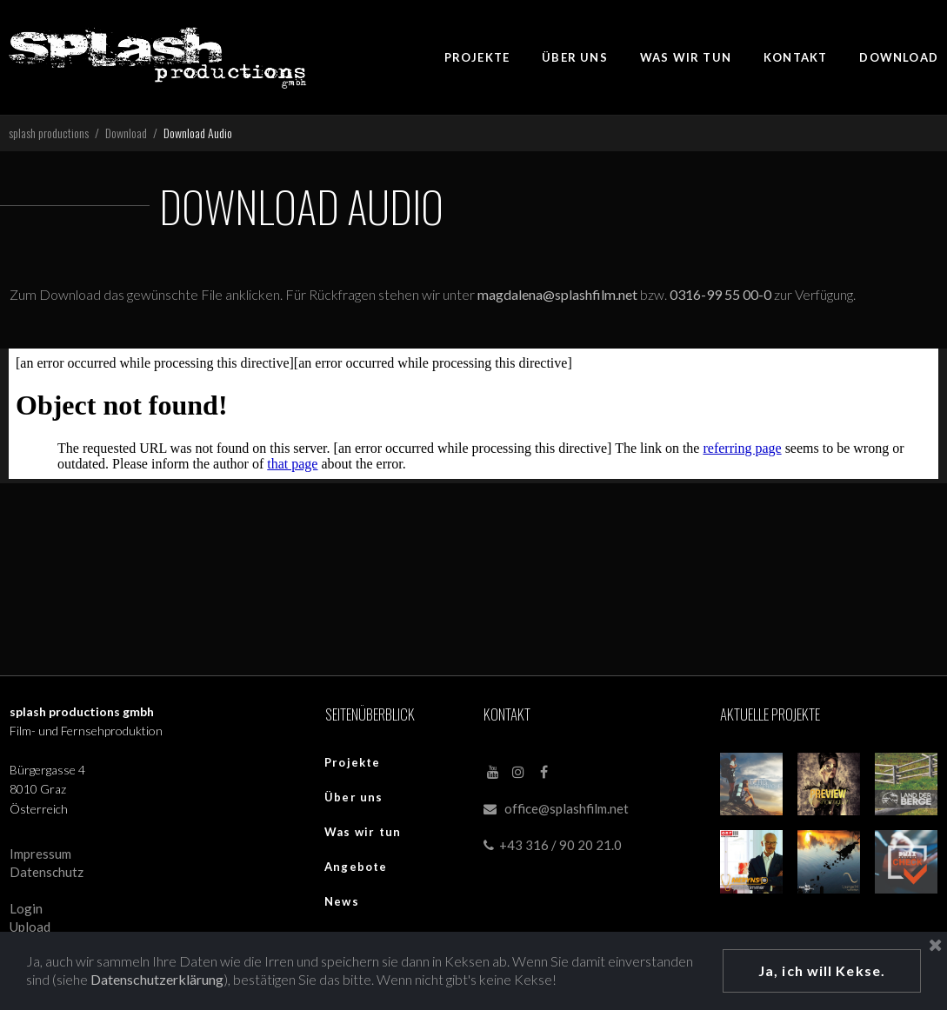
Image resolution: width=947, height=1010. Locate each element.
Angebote (356, 867)
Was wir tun (362, 832)
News (341, 901)
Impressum (40, 853)
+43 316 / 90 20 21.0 (553, 845)
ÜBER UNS (575, 57)
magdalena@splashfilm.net (558, 294)
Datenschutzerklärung (156, 979)
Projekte (352, 762)
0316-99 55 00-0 (722, 294)
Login (26, 908)
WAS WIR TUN (685, 57)
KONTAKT (795, 57)
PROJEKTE (477, 57)
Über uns (353, 797)
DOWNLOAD (898, 57)
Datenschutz (46, 872)
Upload (30, 926)
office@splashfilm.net (566, 808)
